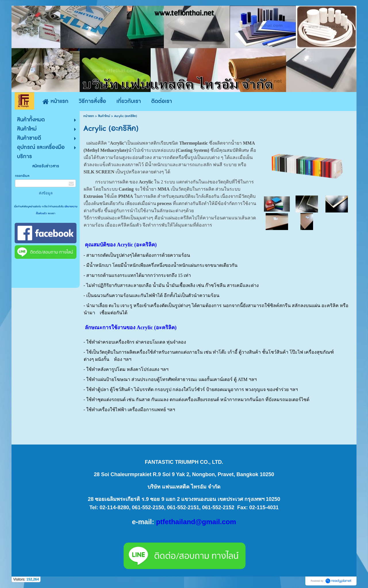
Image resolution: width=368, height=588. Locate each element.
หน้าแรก (88, 116)
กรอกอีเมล (22, 176)
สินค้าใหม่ (104, 116)
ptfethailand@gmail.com (196, 522)
